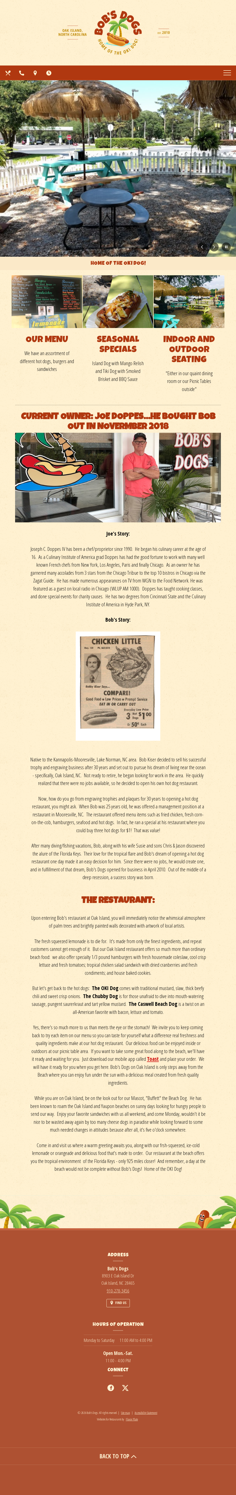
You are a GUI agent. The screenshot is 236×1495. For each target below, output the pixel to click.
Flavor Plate (132, 1419)
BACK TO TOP (118, 1456)
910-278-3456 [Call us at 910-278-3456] (118, 1290)
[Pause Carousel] (226, 247)
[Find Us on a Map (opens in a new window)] (36, 73)
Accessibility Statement (146, 1412)
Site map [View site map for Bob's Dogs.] (125, 1412)
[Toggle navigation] (227, 72)
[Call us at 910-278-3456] (22, 73)
